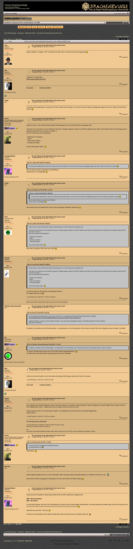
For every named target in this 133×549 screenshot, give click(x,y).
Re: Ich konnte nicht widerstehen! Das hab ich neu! (48, 45)
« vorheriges (119, 36)
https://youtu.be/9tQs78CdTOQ (35, 79)
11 (14, 39)
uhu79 (6, 118)
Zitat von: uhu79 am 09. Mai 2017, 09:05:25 (38, 223)
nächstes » (126, 36)
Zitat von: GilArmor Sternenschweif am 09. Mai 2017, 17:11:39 (43, 344)
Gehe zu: (107, 535)
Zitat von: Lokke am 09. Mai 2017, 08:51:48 (38, 162)
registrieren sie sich (22, 17)
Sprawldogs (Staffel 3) (45, 87)
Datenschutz (28, 541)
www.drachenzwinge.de (12, 7)
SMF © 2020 (61, 541)
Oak (5, 70)
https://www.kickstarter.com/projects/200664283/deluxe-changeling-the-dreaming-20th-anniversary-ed (55, 317)
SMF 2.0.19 (54, 541)
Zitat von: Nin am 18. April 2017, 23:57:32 (38, 312)
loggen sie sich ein (11, 17)
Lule (5, 45)
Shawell (7, 258)
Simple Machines (69, 541)
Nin (5, 338)
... (12, 39)
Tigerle (6, 398)
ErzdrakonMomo (9, 156)
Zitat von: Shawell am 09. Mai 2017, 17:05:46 (39, 442)
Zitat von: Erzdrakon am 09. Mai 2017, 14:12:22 (39, 190)
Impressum (21, 541)
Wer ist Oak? (29, 87)
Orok (6, 217)
